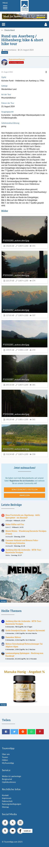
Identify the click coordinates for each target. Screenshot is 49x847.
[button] (3, 24)
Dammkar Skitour (13, 637)
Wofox (7, 555)
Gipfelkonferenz (9, 782)
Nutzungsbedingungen (11, 804)
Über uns (6, 754)
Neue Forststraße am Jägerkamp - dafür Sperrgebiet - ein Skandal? (22, 516)
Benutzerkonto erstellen (25, 489)
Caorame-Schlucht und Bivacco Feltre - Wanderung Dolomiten (22, 541)
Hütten (5, 760)
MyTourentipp (8, 763)
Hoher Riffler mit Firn (14, 524)
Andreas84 (9, 537)
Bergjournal (7, 779)
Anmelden (24, 495)
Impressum (6, 798)
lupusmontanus (10, 50)
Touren (5, 757)
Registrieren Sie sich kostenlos (22, 481)
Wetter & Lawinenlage (11, 776)
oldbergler (8, 520)
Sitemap (5, 807)
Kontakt (5, 795)
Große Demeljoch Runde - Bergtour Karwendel (25, 630)
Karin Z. (8, 527)
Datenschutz (7, 801)
